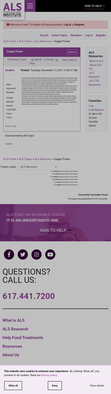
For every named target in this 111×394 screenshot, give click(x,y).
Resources (12, 346)
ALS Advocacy (43, 41)
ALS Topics (25, 41)
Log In (67, 24)
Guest (8, 143)
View (71, 52)
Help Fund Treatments (22, 337)
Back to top (10, 126)
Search (44, 35)
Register (79, 24)
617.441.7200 (28, 296)
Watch (38, 59)
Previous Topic (17, 59)
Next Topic (70, 59)
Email (50, 59)
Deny (55, 385)
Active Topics (59, 35)
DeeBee (10, 70)
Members (76, 35)
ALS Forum (10, 41)
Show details (97, 385)
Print (32, 63)
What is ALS (13, 320)
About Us (10, 354)
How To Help (95, 6)
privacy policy (49, 375)
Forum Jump (8, 166)
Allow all (13, 385)
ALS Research (15, 329)
